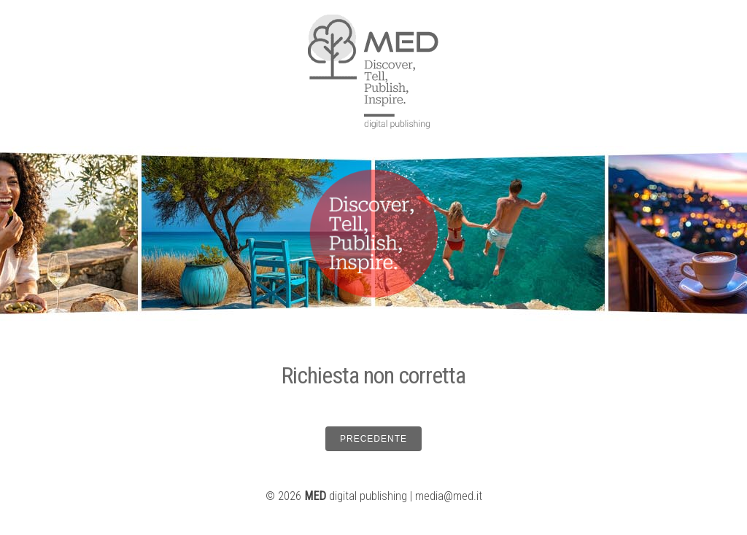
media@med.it (448, 496)
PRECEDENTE (373, 439)
